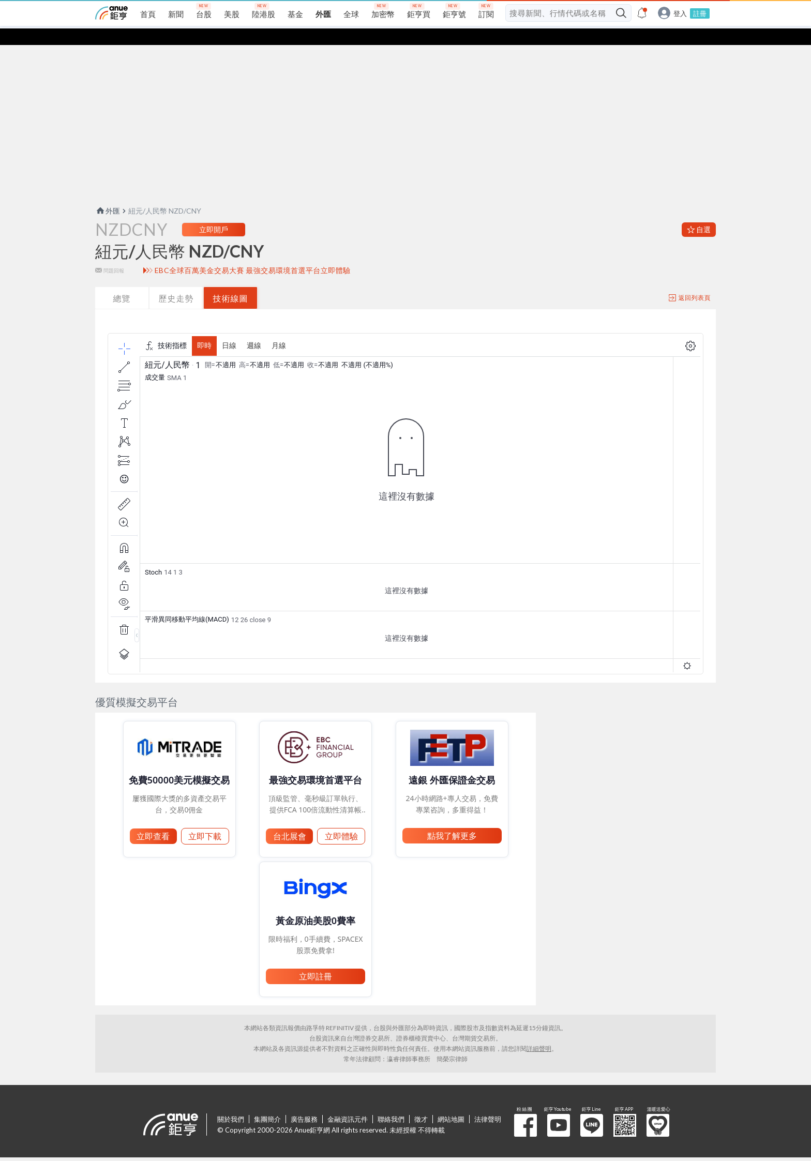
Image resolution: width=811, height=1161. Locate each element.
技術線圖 (230, 282)
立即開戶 (213, 212)
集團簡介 (267, 1102)
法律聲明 (487, 1102)
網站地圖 (451, 1102)
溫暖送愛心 (658, 1108)
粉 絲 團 (525, 1108)
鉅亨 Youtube (558, 1108)
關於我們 (230, 1102)
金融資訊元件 (347, 1102)
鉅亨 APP (624, 1108)
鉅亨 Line (591, 1108)
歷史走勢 (176, 282)
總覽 (122, 282)
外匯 (107, 194)
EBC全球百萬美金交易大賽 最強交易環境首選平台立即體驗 (253, 254)
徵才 (421, 1102)
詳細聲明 (539, 1032)
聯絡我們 (391, 1102)
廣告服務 (304, 1102)
